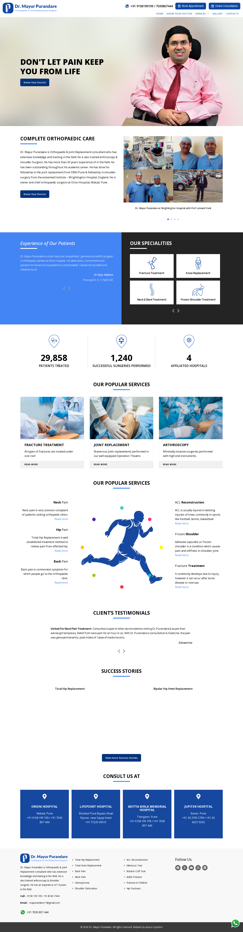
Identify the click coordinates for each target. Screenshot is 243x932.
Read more (61, 519)
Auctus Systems (154, 927)
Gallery (217, 13)
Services (202, 13)
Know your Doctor (179, 13)
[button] (127, 176)
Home (159, 13)
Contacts (232, 13)
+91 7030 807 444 (37, 912)
